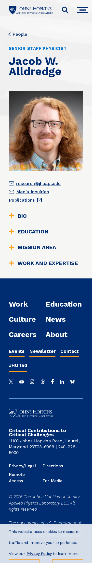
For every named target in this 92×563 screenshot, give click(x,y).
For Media (52, 480)
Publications (22, 200)
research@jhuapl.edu (38, 183)
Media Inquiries (32, 191)
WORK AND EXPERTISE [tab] (43, 263)
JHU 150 (18, 365)
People (18, 34)
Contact (69, 351)
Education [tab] (29, 232)
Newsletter (42, 351)
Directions (52, 465)
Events (17, 351)
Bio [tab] (18, 216)
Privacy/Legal (22, 465)
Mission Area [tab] (32, 247)
